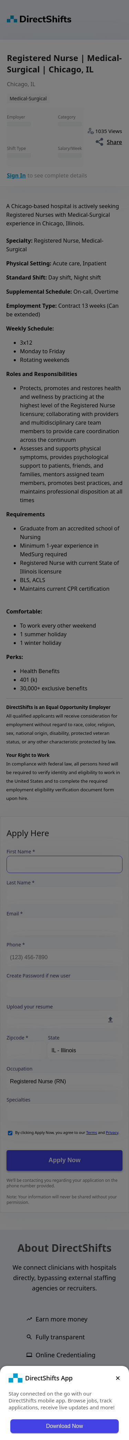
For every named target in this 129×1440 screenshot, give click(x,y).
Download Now (64, 1426)
